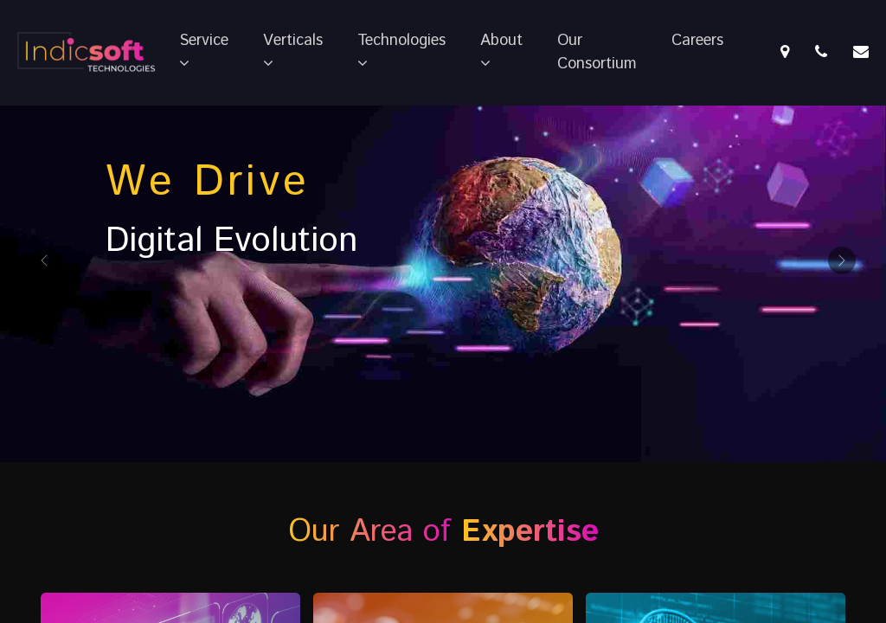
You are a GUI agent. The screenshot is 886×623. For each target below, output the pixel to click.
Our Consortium (597, 52)
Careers (697, 40)
